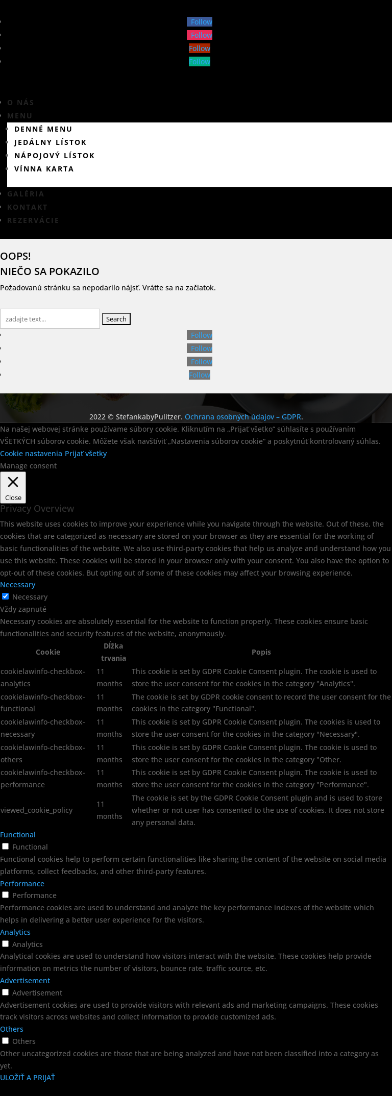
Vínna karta (44, 168)
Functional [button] (18, 834)
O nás (21, 102)
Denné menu (43, 129)
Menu (20, 115)
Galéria (26, 193)
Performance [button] (22, 883)
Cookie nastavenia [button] (31, 453)
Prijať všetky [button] (86, 453)
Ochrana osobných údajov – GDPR (243, 416)
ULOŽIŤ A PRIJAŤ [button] (27, 1077)
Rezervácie (33, 220)
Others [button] (11, 1029)
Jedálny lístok (50, 142)
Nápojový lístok (54, 155)
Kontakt (27, 207)
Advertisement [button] (25, 980)
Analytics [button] (15, 932)
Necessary (29, 597)
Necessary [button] (17, 584)
